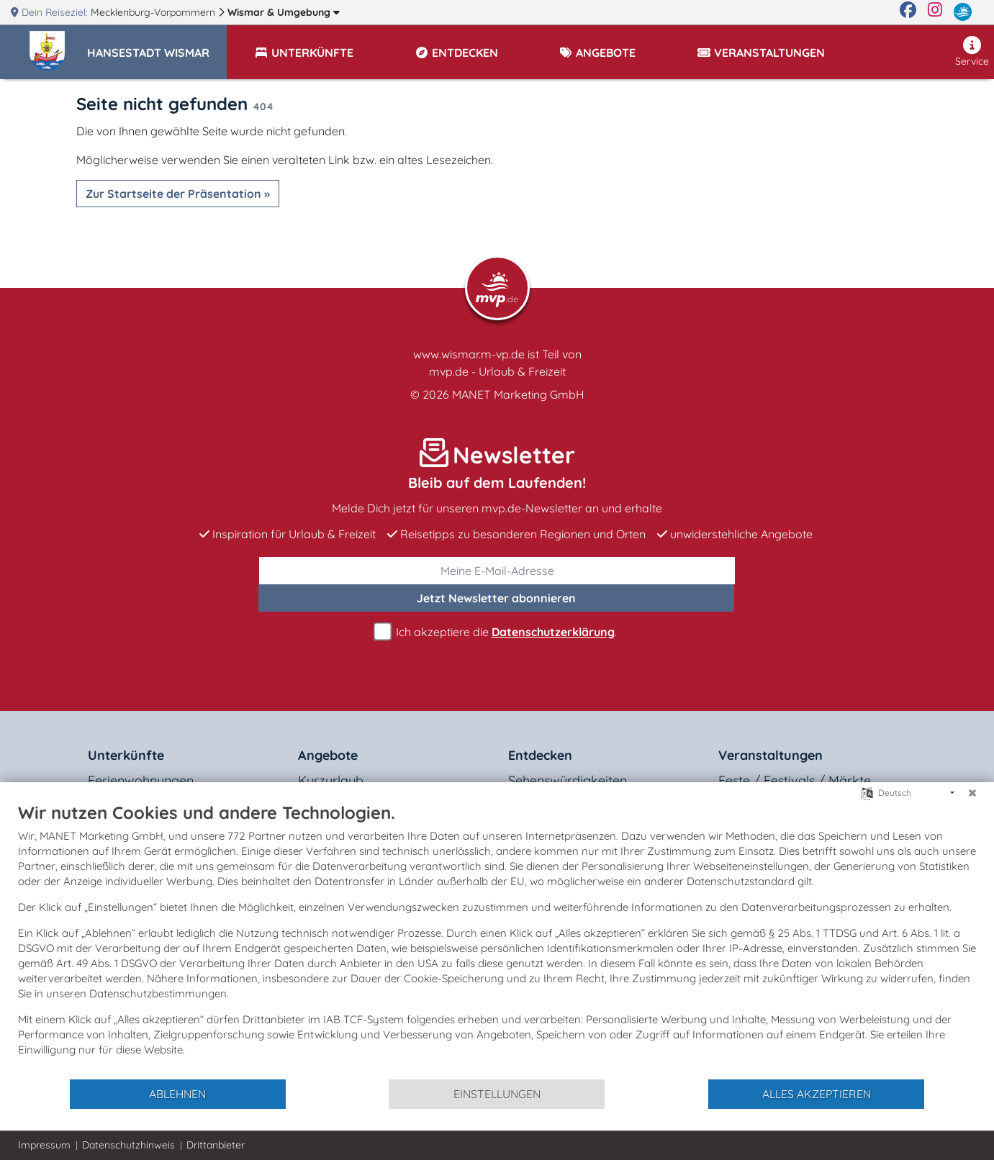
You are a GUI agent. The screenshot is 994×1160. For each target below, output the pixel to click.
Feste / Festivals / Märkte (794, 780)
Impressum (44, 1144)
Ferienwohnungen (141, 780)
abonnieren (496, 598)
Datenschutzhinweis (128, 1144)
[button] (157, 46)
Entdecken (540, 755)
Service (972, 52)
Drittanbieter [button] (215, 1144)
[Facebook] (908, 12)
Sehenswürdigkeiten (567, 780)
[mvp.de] (963, 12)
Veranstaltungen (770, 755)
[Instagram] (935, 12)
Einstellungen (497, 1094)
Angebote (328, 755)
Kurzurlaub (330, 780)
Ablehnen (177, 1094)
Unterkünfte (126, 755)
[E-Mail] (497, 570)
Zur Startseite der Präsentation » (178, 193)
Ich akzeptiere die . (497, 632)
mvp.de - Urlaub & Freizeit (497, 371)
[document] (497, 940)
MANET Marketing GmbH (518, 394)
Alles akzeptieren (816, 1094)
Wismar (283, 12)
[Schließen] (972, 793)
